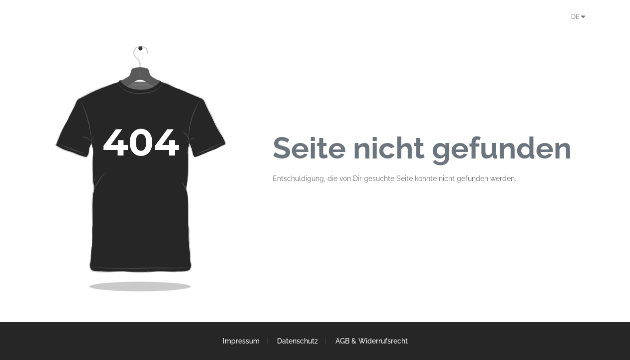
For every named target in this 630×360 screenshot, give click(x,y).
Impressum (241, 341)
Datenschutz (297, 341)
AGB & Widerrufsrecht (371, 341)
